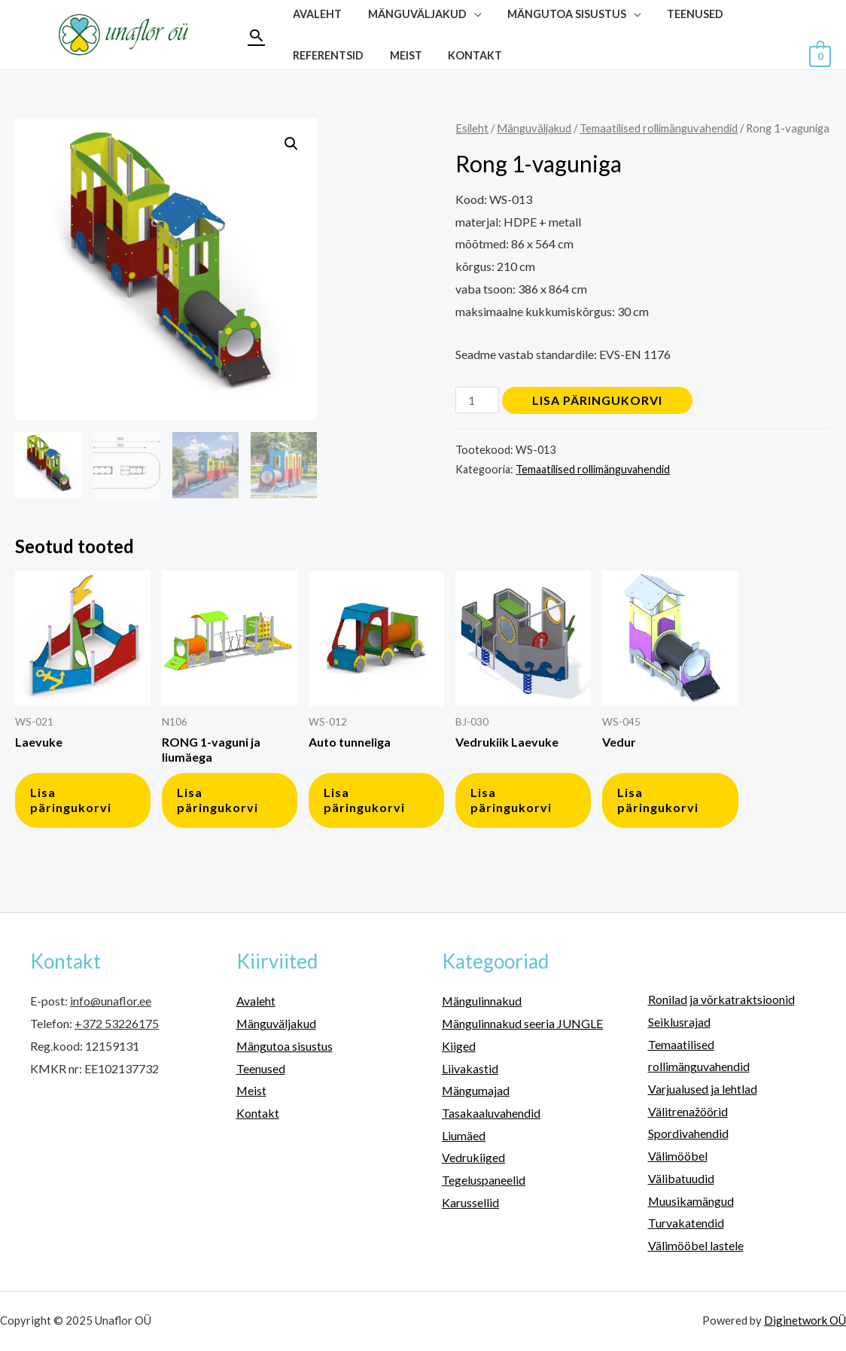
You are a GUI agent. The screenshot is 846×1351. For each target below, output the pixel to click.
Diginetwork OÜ (805, 1320)
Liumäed (463, 1135)
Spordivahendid (688, 1133)
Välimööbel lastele (696, 1245)
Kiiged (459, 1046)
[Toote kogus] (477, 400)
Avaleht (255, 1000)
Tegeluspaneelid (483, 1180)
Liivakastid (470, 1068)
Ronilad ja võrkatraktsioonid (721, 999)
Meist (399, 55)
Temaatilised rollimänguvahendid (659, 128)
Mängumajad (476, 1090)
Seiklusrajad (679, 1022)
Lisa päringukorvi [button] (70, 800)
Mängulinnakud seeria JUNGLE (523, 1023)
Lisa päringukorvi (597, 400)
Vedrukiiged (473, 1157)
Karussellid (470, 1202)
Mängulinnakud (482, 1000)
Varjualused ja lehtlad (702, 1089)
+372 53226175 (117, 1023)
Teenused (260, 1068)
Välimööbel (678, 1156)
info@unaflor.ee (110, 1000)
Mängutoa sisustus (284, 1046)
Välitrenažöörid (688, 1111)
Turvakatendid (686, 1223)
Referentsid (326, 55)
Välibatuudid (681, 1178)
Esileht (471, 128)
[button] (291, 143)
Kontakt (464, 55)
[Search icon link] (256, 35)
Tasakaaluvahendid (491, 1113)
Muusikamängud (691, 1201)
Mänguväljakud (534, 128)
